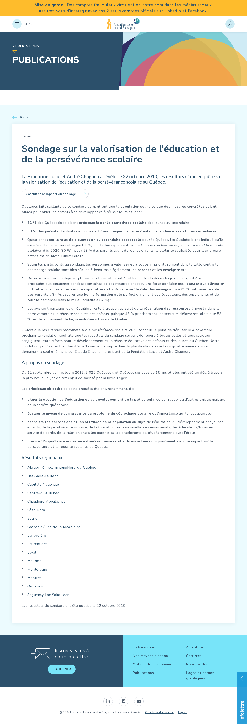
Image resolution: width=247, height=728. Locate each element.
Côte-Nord (36, 510)
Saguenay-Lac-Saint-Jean (48, 595)
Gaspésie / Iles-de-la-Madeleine (54, 527)
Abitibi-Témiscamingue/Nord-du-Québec (61, 467)
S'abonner (61, 669)
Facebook (197, 11)
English (182, 712)
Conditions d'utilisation (159, 712)
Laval (31, 552)
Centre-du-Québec (43, 493)
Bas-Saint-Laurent (42, 476)
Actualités (195, 647)
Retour (25, 117)
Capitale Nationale (43, 484)
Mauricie (34, 561)
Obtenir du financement (153, 664)
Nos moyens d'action (150, 656)
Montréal (35, 578)
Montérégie (37, 569)
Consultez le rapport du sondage (51, 194)
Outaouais (35, 586)
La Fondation (144, 647)
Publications (143, 672)
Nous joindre (196, 664)
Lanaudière (36, 535)
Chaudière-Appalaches (46, 501)
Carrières (194, 656)
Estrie (32, 518)
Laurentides (37, 544)
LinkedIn (172, 11)
